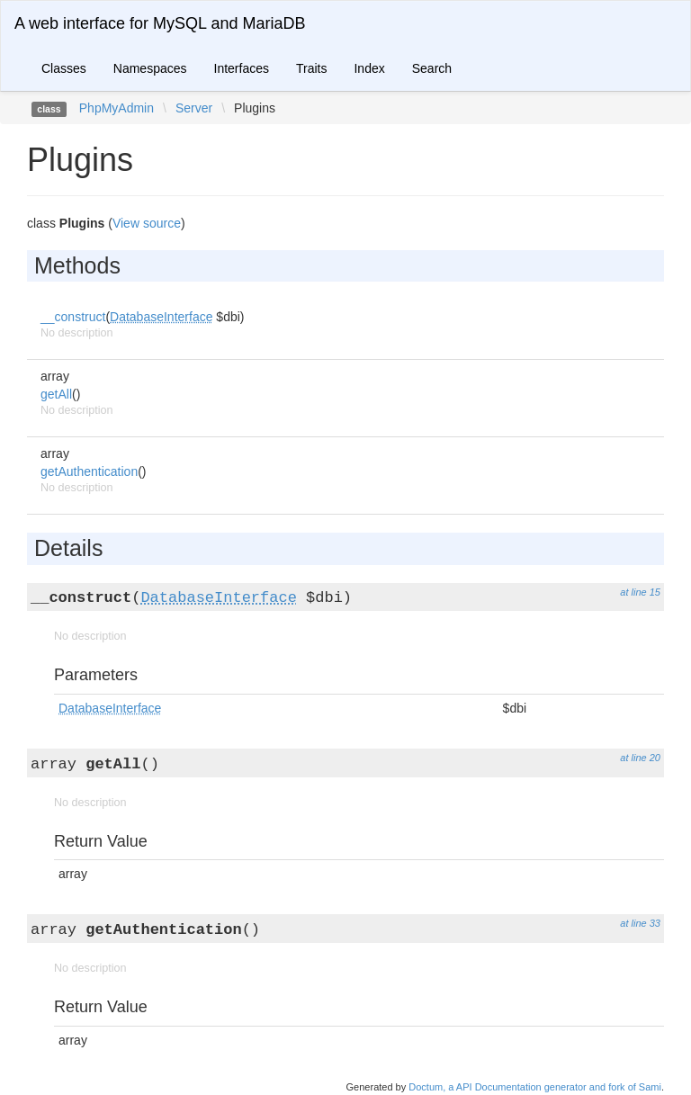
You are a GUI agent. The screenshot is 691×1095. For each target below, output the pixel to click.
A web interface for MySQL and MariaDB (159, 23)
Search (432, 68)
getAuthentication (89, 471)
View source (146, 223)
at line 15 (640, 592)
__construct (72, 317)
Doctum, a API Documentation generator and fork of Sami (534, 1087)
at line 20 (640, 757)
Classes (63, 68)
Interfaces (241, 68)
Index (369, 68)
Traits (311, 68)
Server (193, 108)
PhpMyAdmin (116, 108)
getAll (56, 394)
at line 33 (640, 923)
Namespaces (150, 68)
